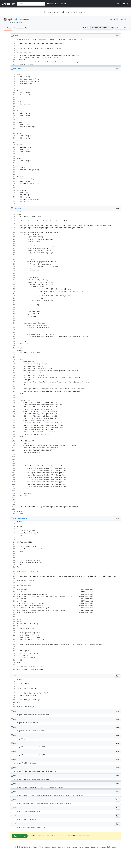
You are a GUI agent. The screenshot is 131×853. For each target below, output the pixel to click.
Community (62, 847)
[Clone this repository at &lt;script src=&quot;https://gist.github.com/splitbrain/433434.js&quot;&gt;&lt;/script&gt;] (100, 27)
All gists (50, 4)
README (24, 19)
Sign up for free (20, 836)
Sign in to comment (82, 836)
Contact (74, 847)
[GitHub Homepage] (16, 847)
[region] (65, 52)
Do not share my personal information (103, 847)
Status (54, 847)
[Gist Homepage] (8, 3)
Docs (69, 847)
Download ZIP (121, 28)
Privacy (41, 847)
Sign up (125, 3)
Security (47, 847)
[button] (112, 27)
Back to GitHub (60, 4)
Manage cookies (84, 847)
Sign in (116, 3)
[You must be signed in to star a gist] (112, 19)
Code (8, 28)
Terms (35, 847)
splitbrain (13, 19)
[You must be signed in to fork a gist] (122, 19)
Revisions (20, 28)
